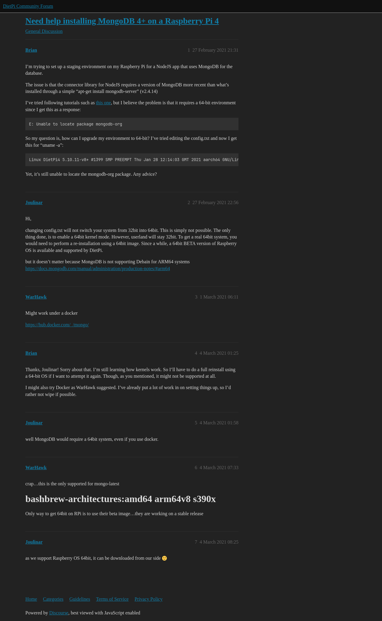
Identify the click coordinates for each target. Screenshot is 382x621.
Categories (53, 599)
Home (31, 599)
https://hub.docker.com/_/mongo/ (57, 324)
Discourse (58, 612)
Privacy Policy (149, 599)
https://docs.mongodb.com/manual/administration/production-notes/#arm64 (97, 268)
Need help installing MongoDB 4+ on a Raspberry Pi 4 (122, 20)
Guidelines (80, 599)
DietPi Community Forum (28, 6)
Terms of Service (112, 599)
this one (103, 102)
